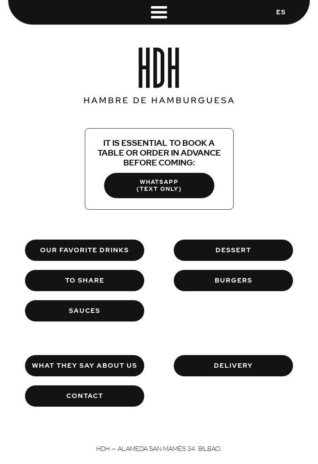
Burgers (233, 280)
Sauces (84, 310)
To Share (84, 280)
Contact (84, 396)
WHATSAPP (159, 185)
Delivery (233, 365)
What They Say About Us (84, 365)
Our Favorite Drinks (84, 250)
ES (281, 12)
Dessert (233, 250)
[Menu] (159, 11)
